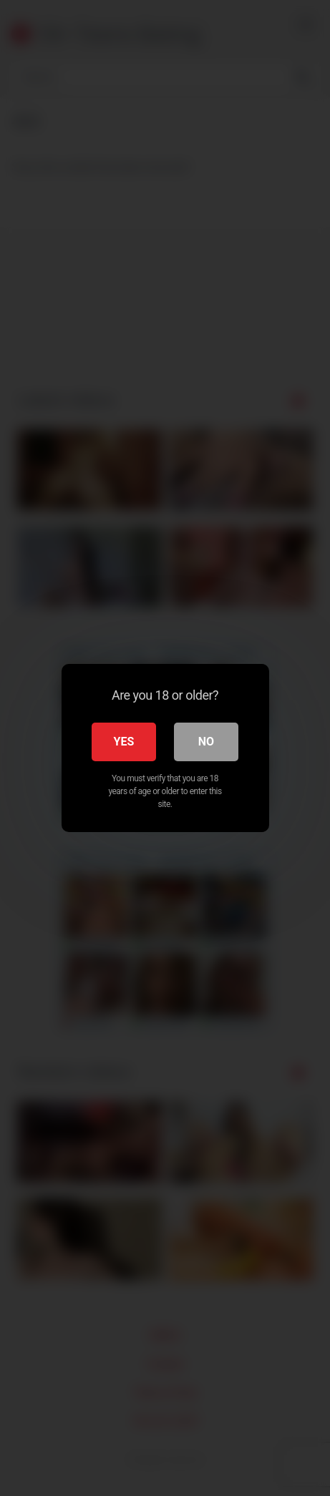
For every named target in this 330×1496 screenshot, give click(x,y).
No (206, 741)
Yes (124, 741)
